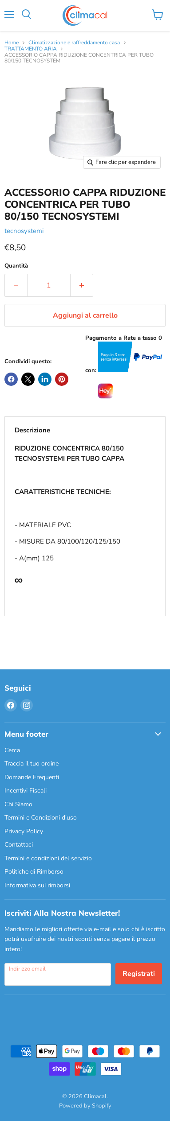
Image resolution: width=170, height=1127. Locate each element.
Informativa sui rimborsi (37, 885)
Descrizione (32, 430)
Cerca (12, 750)
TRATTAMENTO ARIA (30, 49)
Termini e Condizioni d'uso (40, 817)
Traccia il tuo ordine (31, 763)
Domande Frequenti (31, 777)
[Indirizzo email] (57, 974)
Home (11, 43)
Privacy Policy (23, 831)
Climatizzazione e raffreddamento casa (74, 43)
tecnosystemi (23, 230)
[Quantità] (49, 285)
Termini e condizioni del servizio (48, 858)
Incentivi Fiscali (25, 790)
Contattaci (18, 844)
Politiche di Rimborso (33, 871)
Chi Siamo (18, 804)
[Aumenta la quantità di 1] (82, 285)
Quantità (16, 266)
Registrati (139, 974)
